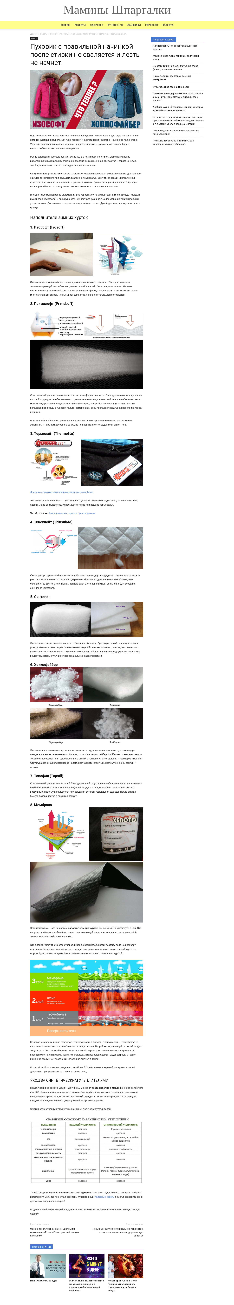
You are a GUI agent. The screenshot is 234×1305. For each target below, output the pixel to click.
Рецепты (80, 24)
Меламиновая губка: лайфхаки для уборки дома (176, 58)
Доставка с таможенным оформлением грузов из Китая (61, 492)
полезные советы (105, 1196)
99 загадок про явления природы (171, 87)
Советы (65, 24)
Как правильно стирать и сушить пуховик (72, 513)
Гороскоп (151, 24)
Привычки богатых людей (43, 1281)
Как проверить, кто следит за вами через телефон (175, 48)
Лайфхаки (134, 24)
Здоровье (96, 24)
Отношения (115, 24)
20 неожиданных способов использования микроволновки (176, 132)
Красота (168, 24)
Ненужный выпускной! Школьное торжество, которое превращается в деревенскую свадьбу (118, 1232)
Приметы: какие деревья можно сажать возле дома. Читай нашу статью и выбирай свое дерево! (178, 97)
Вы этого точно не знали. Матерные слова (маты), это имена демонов (175, 68)
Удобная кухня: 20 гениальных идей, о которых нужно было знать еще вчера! (178, 109)
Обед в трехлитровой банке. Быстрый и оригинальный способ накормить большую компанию (54, 1232)
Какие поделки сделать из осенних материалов (172, 78)
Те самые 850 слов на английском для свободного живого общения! (173, 142)
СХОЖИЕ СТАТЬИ (41, 1247)
